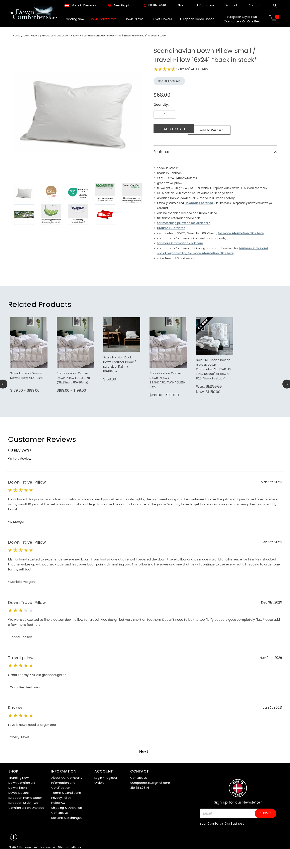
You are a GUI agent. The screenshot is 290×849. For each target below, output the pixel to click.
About (181, 5)
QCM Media (75, 844)
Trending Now (74, 19)
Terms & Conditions (66, 790)
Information (205, 5)
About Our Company (66, 775)
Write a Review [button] (199, 68)
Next (146, 748)
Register (111, 775)
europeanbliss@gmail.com (150, 780)
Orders (99, 780)
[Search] (275, 6)
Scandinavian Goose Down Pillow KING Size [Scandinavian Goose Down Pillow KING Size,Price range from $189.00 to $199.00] (26, 372)
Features (215, 149)
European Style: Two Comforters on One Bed (242, 19)
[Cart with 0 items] (275, 19)
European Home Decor (198, 19)
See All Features (169, 81)
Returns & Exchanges (66, 815)
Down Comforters (104, 19)
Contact (255, 5)
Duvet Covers (163, 19)
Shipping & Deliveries (66, 805)
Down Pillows (135, 19)
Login (98, 775)
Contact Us (60, 810)
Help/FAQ (58, 800)
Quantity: (161, 104)
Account (231, 5)
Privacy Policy (61, 795)
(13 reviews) (183, 68)
